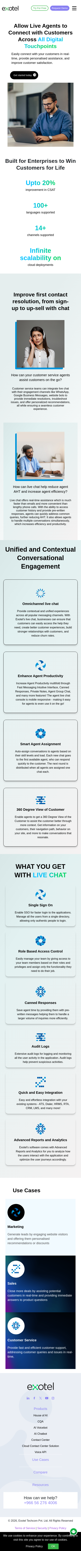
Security (42, 1528)
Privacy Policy (57, 1528)
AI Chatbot (40, 1433)
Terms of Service (25, 1528)
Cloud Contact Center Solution (40, 1446)
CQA (40, 1421)
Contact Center (40, 1439)
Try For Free (39, 8)
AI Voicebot (40, 1427)
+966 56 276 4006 (40, 1502)
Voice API (40, 1452)
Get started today (24, 75)
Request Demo (60, 8)
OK (53, 1546)
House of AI (40, 1415)
